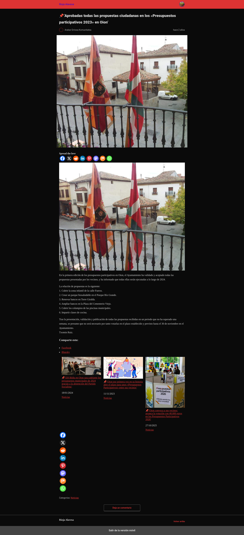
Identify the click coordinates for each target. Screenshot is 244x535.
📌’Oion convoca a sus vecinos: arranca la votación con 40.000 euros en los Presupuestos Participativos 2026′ (165, 389)
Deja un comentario (122, 508)
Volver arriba (179, 521)
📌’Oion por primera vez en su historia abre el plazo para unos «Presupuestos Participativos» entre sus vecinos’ (123, 373)
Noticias (66, 397)
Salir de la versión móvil (122, 530)
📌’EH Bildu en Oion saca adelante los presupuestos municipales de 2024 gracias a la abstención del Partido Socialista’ (81, 372)
